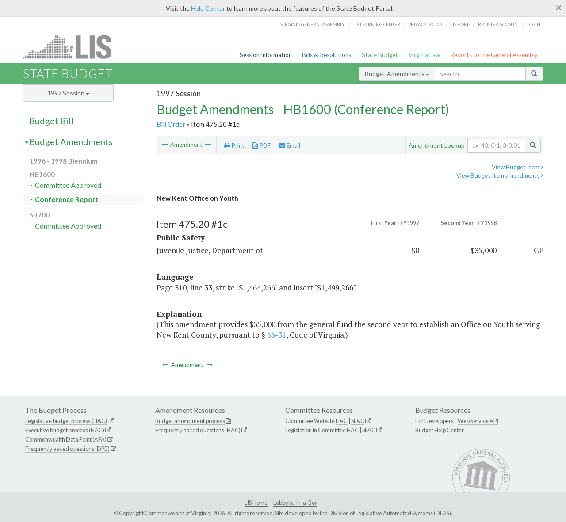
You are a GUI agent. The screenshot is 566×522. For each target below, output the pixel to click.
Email (289, 145)
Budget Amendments (397, 73)
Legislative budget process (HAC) (66, 420)
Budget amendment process (190, 420)
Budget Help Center (439, 430)
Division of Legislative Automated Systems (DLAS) (390, 513)
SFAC (357, 420)
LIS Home (256, 502)
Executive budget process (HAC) (64, 430)
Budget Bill (51, 120)
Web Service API (478, 420)
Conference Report (67, 199)
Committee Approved (68, 185)
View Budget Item (517, 167)
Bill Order (171, 124)
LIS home (461, 24)
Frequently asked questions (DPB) (67, 448)
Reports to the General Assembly (494, 54)
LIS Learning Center (376, 24)
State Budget (380, 54)
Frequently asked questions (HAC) (198, 430)
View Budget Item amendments (499, 175)
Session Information (266, 54)
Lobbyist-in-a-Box (295, 502)
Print (234, 145)
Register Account (499, 24)
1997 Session (68, 93)
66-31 (276, 335)
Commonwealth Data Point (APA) (66, 439)
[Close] (558, 7)
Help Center (208, 8)
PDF (261, 145)
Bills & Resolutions (326, 54)
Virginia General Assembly (312, 24)
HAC (342, 420)
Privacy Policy (425, 24)
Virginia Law (424, 54)
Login (533, 24)
